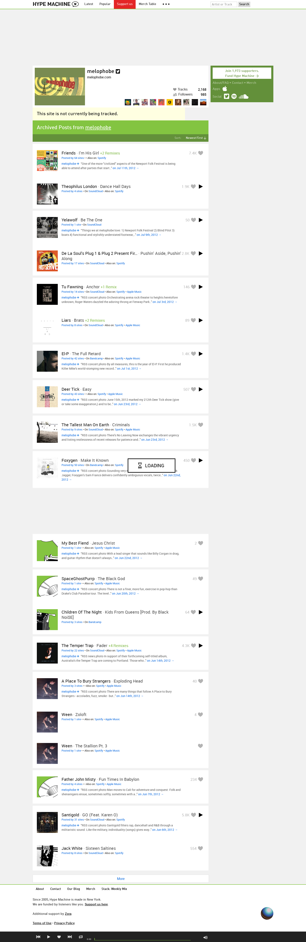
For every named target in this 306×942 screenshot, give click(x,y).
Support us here (96, 904)
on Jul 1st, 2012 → (129, 368)
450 (186, 460)
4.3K (186, 645)
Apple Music (134, 292)
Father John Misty (79, 779)
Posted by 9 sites (72, 429)
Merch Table (147, 4)
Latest (88, 4)
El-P (65, 353)
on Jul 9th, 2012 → (149, 235)
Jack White (72, 848)
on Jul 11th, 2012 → (126, 168)
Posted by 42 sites (73, 358)
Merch (251, 83)
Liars (66, 320)
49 (195, 579)
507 (186, 389)
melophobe (100, 71)
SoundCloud (96, 191)
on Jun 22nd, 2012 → (129, 558)
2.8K (185, 253)
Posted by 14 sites (73, 292)
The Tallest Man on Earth (85, 425)
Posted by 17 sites (73, 263)
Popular (105, 4)
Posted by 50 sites (73, 465)
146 (186, 287)
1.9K (185, 186)
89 (187, 320)
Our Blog (73, 889)
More (121, 878)
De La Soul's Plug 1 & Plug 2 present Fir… (99, 253)
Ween (67, 714)
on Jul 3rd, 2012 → (165, 302)
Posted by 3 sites (72, 622)
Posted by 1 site (71, 224)
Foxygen (69, 460)
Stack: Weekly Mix (114, 889)
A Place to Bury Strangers (86, 681)
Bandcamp (96, 358)
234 (193, 779)
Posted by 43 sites (73, 394)
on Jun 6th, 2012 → (165, 830)
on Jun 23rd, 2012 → (127, 404)
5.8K (186, 815)
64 (187, 612)
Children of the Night (82, 612)
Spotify (102, 158)
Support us (124, 4)
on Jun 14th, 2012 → (160, 660)
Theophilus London (79, 186)
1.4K (186, 354)
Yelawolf (69, 220)
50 (187, 220)
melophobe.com (99, 77)
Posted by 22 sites (73, 650)
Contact (237, 83)
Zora (68, 913)
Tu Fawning (72, 287)
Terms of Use (42, 923)
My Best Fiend (75, 543)
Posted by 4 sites (72, 191)
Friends (69, 153)
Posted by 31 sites (73, 819)
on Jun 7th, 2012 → (151, 794)
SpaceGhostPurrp (78, 578)
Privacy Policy (64, 923)
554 (193, 848)
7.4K (193, 153)
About (40, 889)
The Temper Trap (77, 645)
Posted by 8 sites (72, 325)
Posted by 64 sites (73, 158)
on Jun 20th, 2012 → (125, 593)
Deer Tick (70, 389)
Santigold (70, 815)
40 (195, 681)
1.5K (193, 425)
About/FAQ (221, 83)
